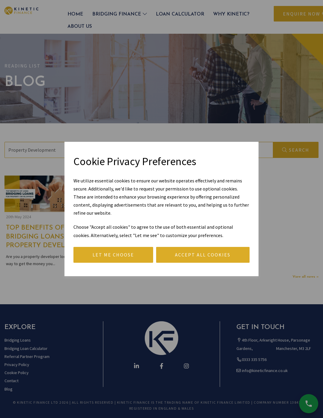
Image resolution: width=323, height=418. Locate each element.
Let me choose (113, 255)
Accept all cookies (202, 255)
